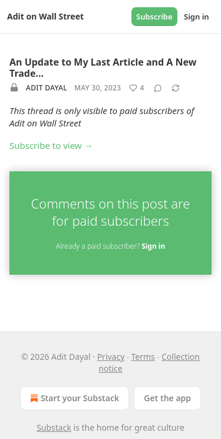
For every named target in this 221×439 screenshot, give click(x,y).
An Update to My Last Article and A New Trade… (102, 68)
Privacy (111, 356)
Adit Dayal (46, 88)
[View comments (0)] (158, 88)
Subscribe (154, 16)
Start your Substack (73, 398)
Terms (143, 356)
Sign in (196, 16)
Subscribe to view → (51, 145)
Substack (54, 427)
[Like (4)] (136, 88)
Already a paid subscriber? (110, 246)
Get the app (167, 398)
